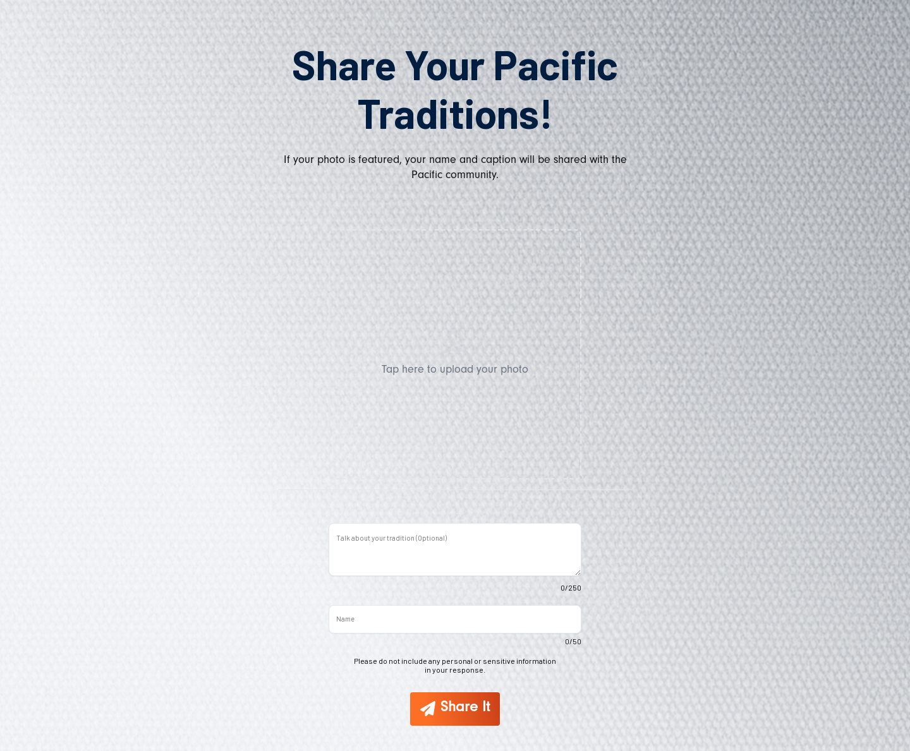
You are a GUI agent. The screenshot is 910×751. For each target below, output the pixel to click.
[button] (455, 354)
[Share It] (455, 709)
